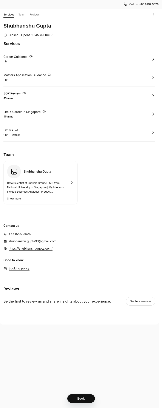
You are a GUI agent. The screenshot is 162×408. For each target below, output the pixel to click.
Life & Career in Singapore (24, 112)
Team (22, 14)
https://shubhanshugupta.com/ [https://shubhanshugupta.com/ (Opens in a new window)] (30, 248)
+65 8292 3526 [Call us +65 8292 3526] (149, 4)
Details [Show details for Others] (16, 135)
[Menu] (153, 14)
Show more (14, 198)
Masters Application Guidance (27, 75)
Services (8, 15)
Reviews (34, 14)
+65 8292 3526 (20, 234)
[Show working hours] (28, 35)
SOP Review (14, 93)
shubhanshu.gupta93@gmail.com (32, 241)
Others (10, 130)
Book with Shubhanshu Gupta (40, 182)
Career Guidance (18, 57)
